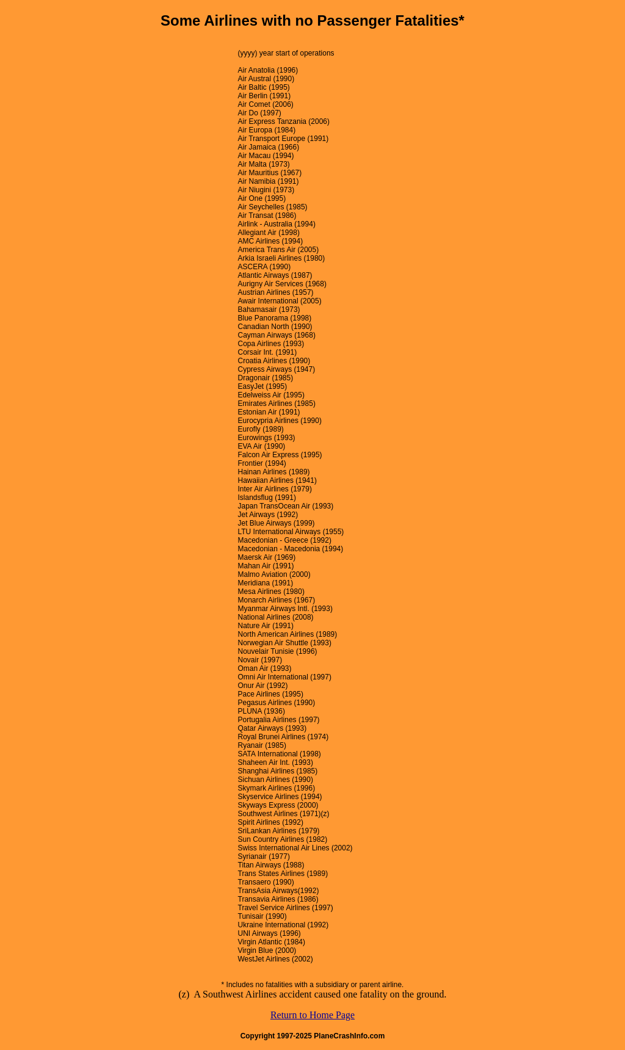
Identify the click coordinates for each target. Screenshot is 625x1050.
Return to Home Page (312, 1015)
